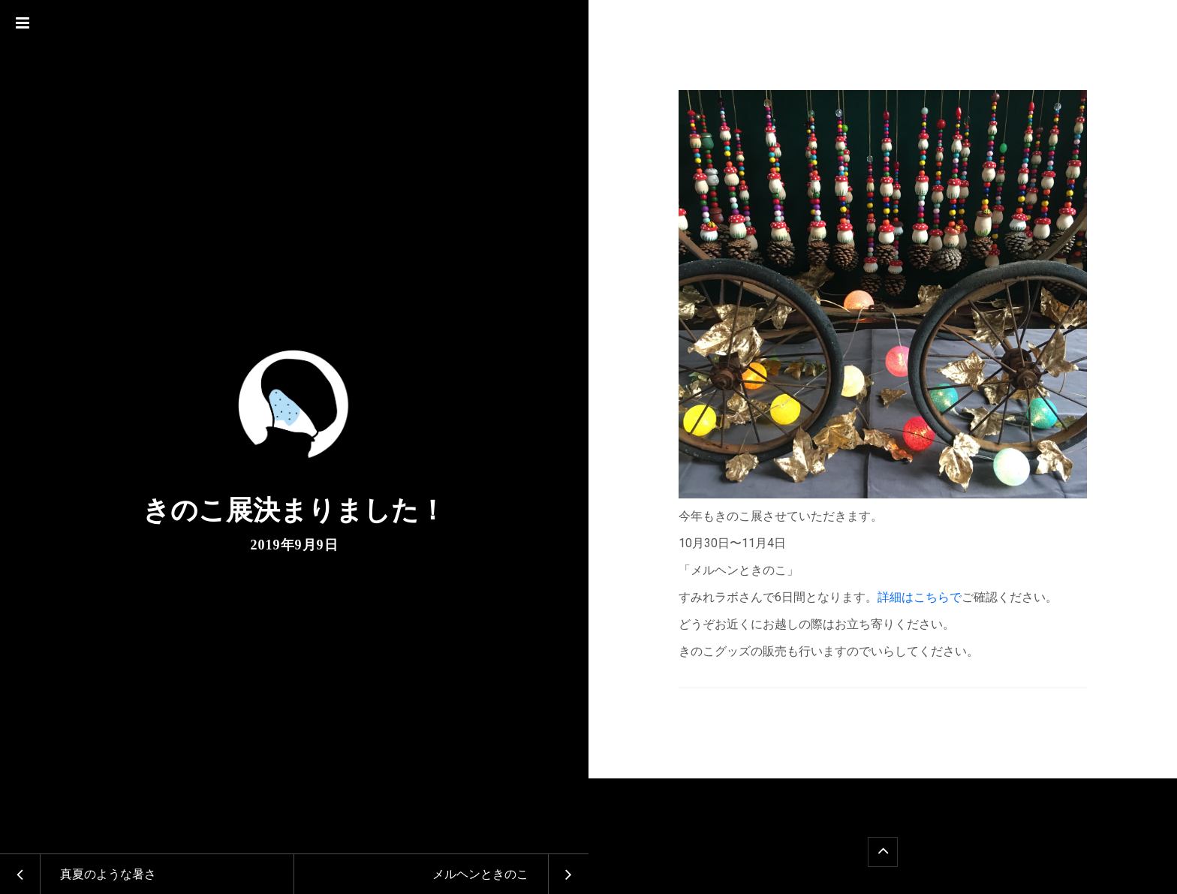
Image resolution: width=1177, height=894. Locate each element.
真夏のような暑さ (108, 874)
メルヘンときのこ (480, 874)
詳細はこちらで (919, 597)
